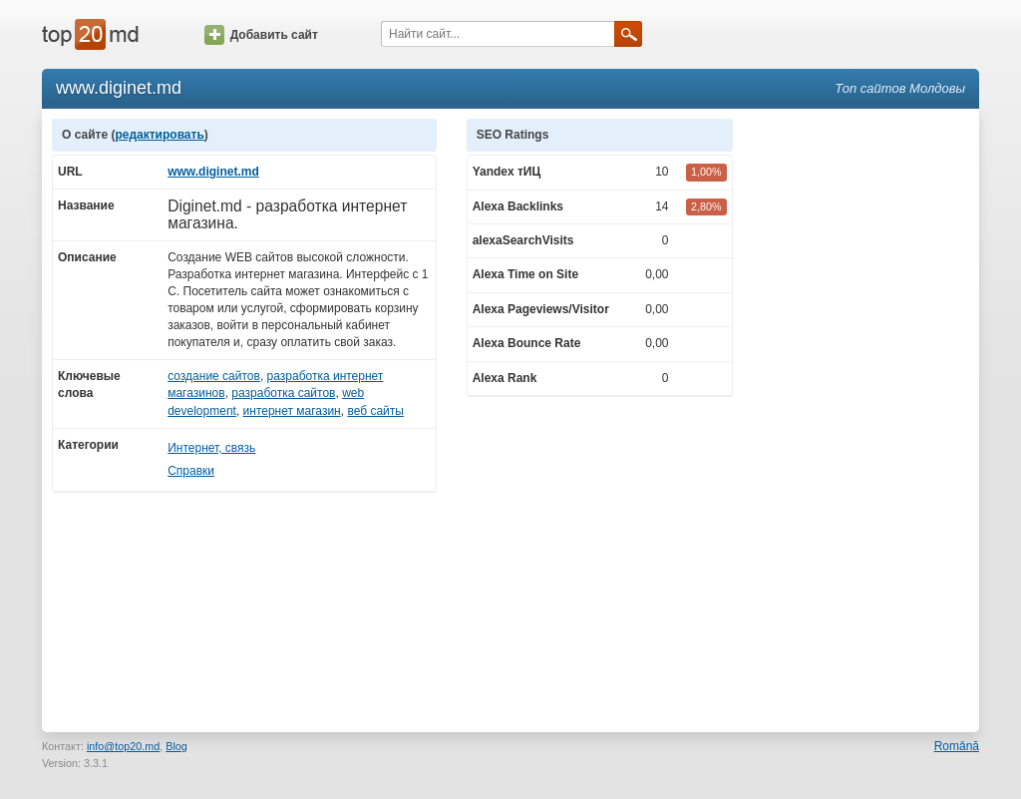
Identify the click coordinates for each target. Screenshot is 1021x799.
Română (956, 746)
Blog (176, 746)
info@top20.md (123, 746)
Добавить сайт (261, 35)
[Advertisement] (865, 418)
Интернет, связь (211, 448)
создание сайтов (214, 376)
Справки (191, 471)
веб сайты (375, 411)
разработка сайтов (283, 393)
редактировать (159, 135)
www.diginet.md (213, 172)
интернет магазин (292, 411)
